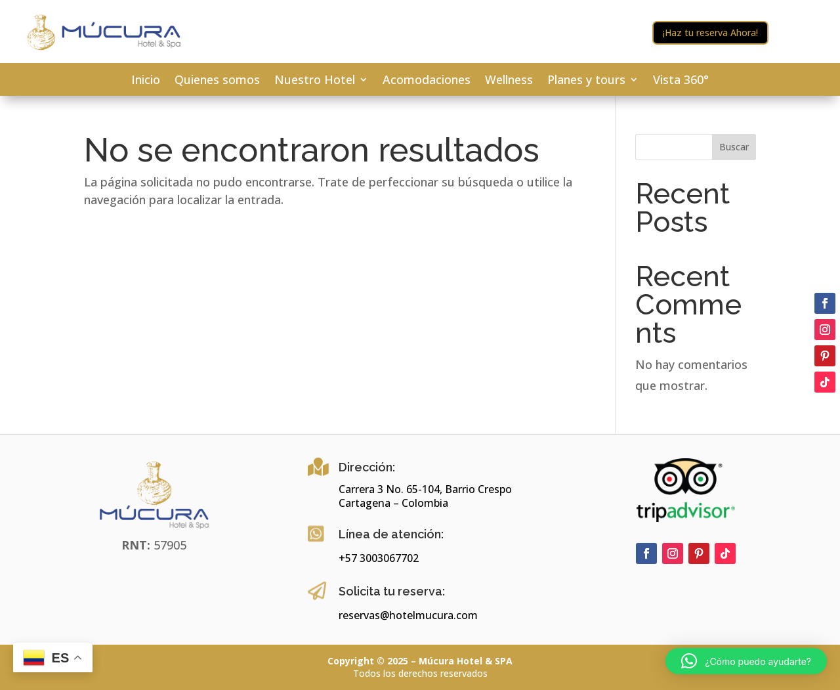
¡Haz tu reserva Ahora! (710, 32)
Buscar (734, 146)
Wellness (509, 81)
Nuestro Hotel (314, 81)
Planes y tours (586, 81)
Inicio (145, 81)
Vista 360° (681, 81)
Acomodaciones (427, 81)
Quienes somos (217, 81)
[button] (746, 661)
